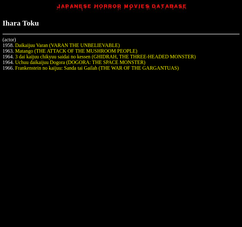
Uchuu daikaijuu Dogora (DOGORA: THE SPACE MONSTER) (80, 62)
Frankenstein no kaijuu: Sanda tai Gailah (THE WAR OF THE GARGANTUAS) (97, 68)
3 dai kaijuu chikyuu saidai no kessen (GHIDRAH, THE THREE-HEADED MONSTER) (105, 56)
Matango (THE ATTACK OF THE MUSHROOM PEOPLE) (76, 51)
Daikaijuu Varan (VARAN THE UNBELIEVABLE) (67, 45)
